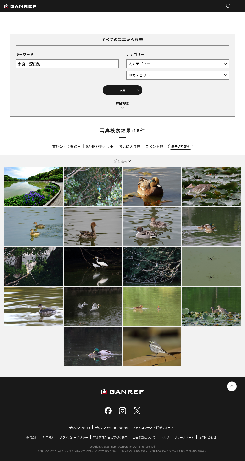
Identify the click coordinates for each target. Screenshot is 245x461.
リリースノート (184, 437)
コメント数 (154, 145)
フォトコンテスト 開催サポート (153, 427)
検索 (122, 90)
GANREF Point (97, 145)
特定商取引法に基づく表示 (110, 437)
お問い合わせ (207, 437)
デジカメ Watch (79, 427)
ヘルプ (165, 437)
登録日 (75, 145)
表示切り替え (180, 145)
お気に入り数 (129, 145)
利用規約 (48, 437)
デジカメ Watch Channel (111, 427)
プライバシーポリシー (73, 437)
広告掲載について (144, 437)
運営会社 (32, 437)
